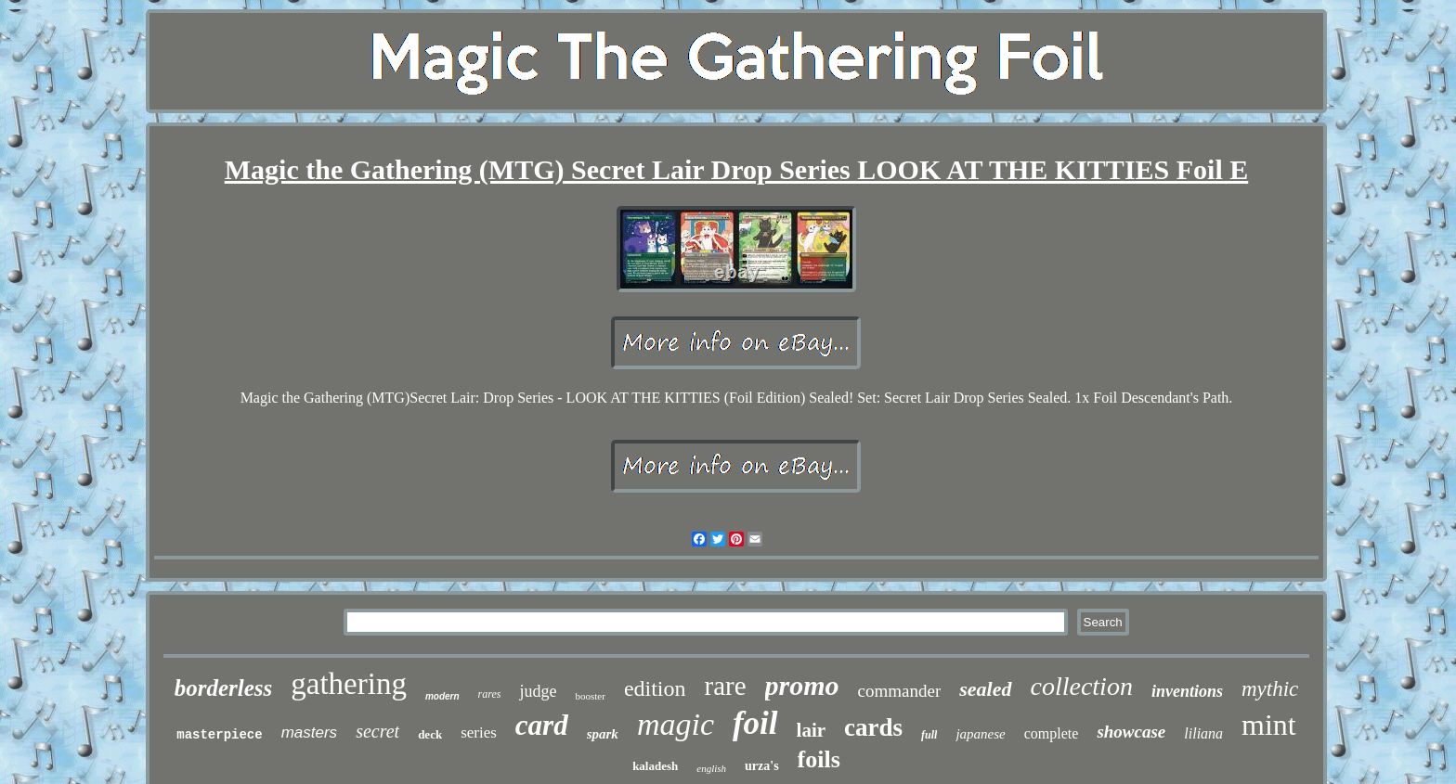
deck (430, 734)
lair (811, 730)
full (929, 734)
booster (589, 695)
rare (726, 685)
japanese (980, 733)
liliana (1203, 733)
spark (602, 733)
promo (802, 685)
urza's (762, 766)
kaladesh (655, 766)
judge (537, 691)
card (541, 725)
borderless (224, 687)
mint (1269, 724)
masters (309, 732)
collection (1082, 686)
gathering (349, 683)
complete (1051, 733)
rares (489, 694)
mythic (1270, 688)
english (711, 768)
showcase (1131, 731)
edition (655, 688)
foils (819, 759)
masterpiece (219, 734)
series (479, 732)
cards (873, 727)
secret (377, 731)
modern (442, 696)
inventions (1187, 691)
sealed (985, 688)
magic (675, 724)
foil (755, 723)
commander (900, 690)
